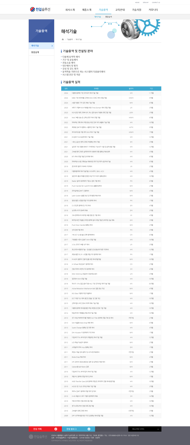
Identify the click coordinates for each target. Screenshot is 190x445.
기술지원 (136, 9)
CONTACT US (156, 2)
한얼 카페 (45, 429)
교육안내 (120, 9)
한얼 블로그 (78, 429)
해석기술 (97, 17)
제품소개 (86, 9)
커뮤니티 (153, 9)
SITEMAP (145, 2)
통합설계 (108, 17)
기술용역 (103, 9)
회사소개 (70, 9)
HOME (137, 2)
